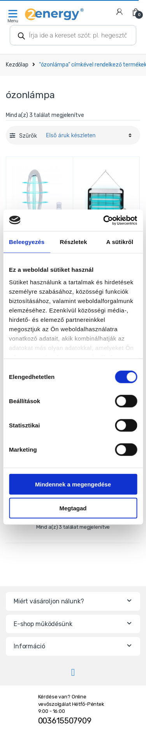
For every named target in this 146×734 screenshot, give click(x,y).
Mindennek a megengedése (73, 484)
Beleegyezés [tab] (26, 242)
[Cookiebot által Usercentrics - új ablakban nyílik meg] (104, 220)
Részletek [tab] (73, 242)
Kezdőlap (17, 64)
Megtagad (72, 508)
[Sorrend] (87, 135)
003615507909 (64, 720)
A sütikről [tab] (120, 242)
